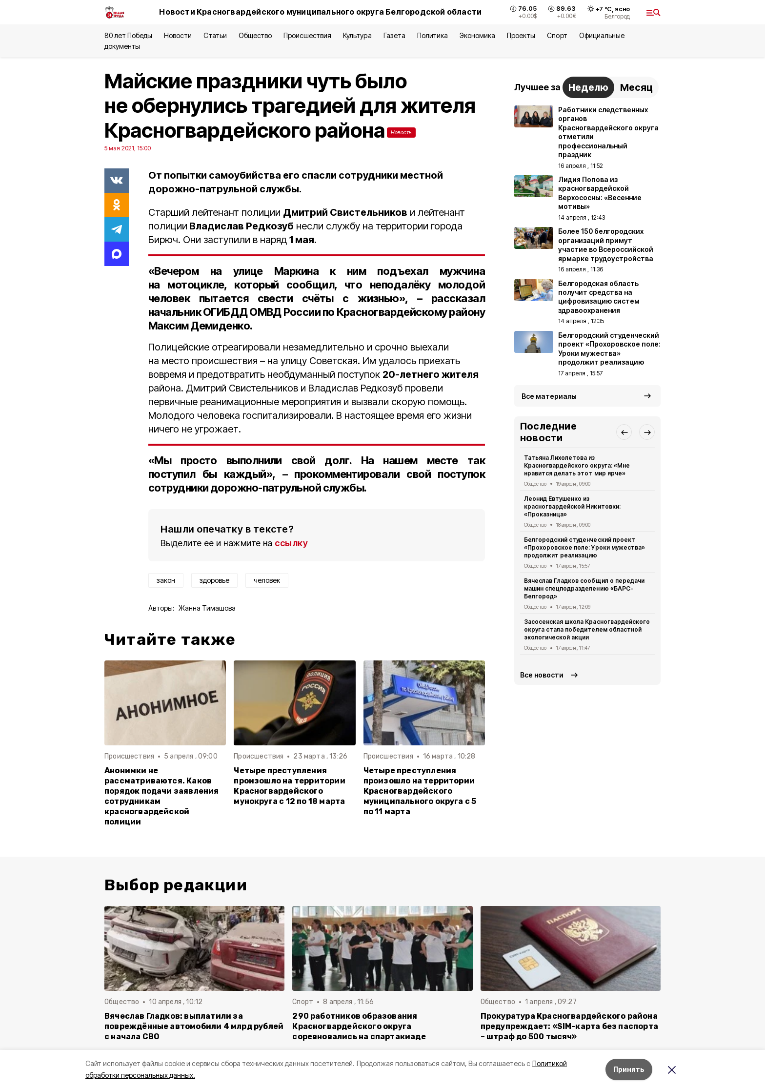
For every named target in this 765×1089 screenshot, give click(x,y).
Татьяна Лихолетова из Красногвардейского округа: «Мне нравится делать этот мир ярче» (577, 465)
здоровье (214, 580)
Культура (357, 35)
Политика (432, 35)
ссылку (291, 543)
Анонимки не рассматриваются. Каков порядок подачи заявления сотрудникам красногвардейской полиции (161, 796)
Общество (255, 35)
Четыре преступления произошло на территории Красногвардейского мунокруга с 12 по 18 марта (289, 786)
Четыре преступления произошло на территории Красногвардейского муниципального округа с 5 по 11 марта (420, 791)
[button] (624, 432)
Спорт (557, 35)
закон (166, 580)
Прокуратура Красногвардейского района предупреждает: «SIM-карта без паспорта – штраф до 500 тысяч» (569, 1026)
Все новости (542, 675)
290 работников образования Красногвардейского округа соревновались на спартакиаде (358, 1026)
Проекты (521, 35)
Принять (628, 1069)
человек (267, 580)
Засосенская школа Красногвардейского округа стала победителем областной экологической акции (587, 629)
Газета (394, 35)
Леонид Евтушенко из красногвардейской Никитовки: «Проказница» (572, 506)
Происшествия (307, 35)
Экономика (477, 35)
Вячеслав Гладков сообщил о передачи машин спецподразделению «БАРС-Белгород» (584, 588)
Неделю (588, 87)
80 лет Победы (128, 35)
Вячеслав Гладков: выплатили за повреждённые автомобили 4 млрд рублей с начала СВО (193, 1026)
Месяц (636, 87)
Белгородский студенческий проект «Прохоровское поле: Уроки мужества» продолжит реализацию (584, 547)
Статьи (215, 35)
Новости (177, 35)
